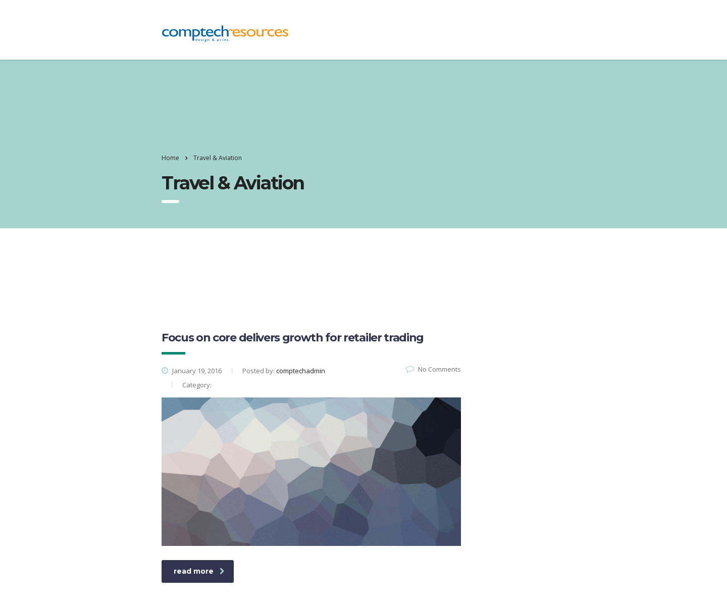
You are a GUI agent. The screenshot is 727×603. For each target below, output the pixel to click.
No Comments (433, 369)
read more (199, 571)
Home (170, 158)
